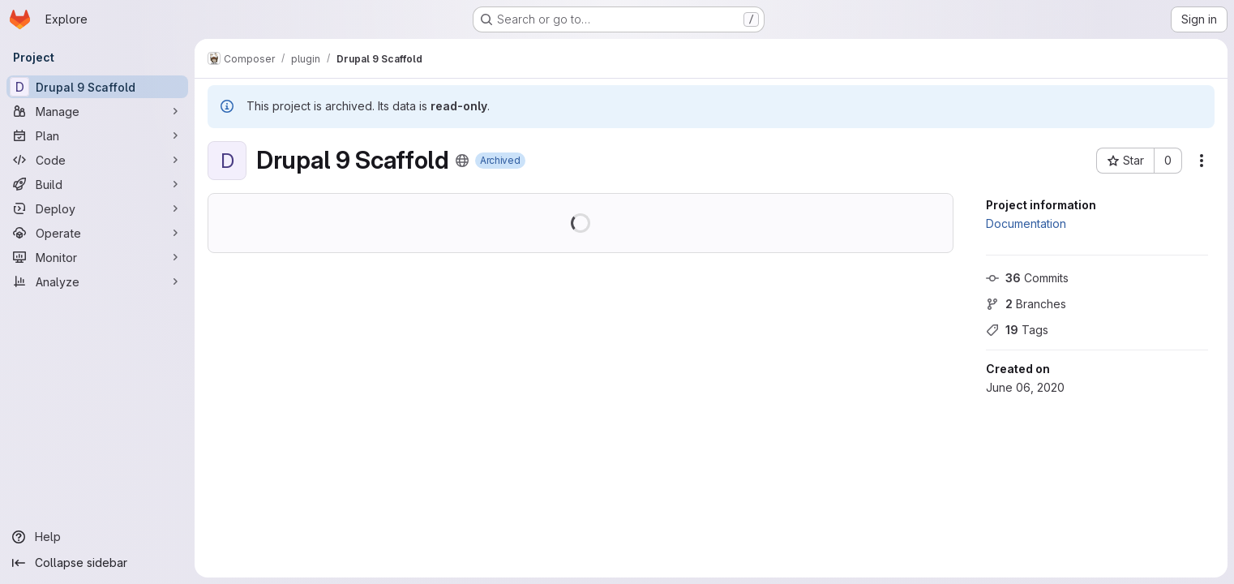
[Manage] (97, 111)
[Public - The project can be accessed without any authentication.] (462, 160)
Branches (1026, 304)
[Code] (97, 159)
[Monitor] (97, 257)
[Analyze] (97, 281)
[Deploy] (97, 208)
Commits (1027, 278)
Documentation (1026, 223)
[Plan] (97, 135)
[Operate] (97, 232)
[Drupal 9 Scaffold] (97, 86)
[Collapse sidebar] (97, 563)
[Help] (97, 537)
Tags (1017, 330)
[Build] (97, 184)
